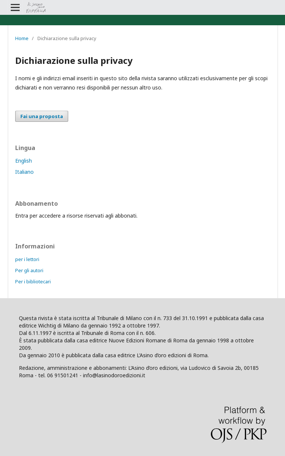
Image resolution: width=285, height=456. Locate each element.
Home (22, 38)
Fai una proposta (41, 116)
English (23, 160)
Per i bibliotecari (33, 281)
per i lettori (27, 259)
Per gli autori (29, 270)
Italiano (24, 171)
